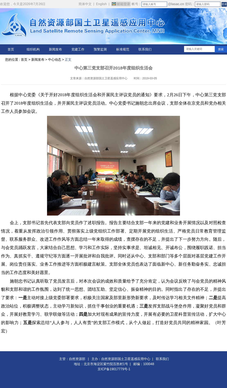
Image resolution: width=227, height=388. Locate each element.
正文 (68, 59)
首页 (11, 49)
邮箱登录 (121, 4)
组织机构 (33, 49)
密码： (190, 4)
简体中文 (85, 4)
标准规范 (122, 49)
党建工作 (77, 49)
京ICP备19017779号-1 (114, 369)
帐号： (137, 4)
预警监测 (100, 49)
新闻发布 (55, 49)
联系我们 (145, 49)
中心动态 (54, 59)
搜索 (221, 49)
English (101, 4)
